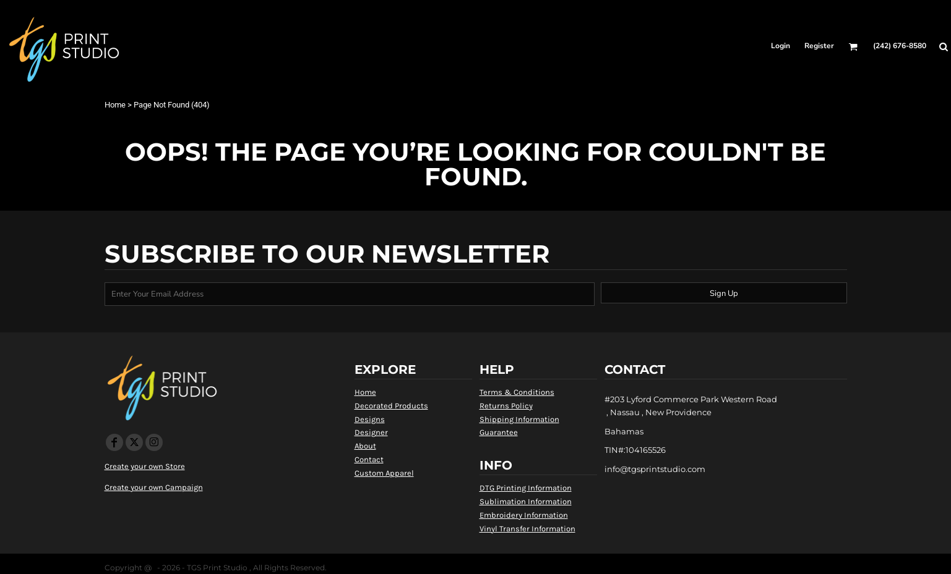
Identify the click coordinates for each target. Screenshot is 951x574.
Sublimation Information (526, 501)
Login (780, 46)
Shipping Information (519, 419)
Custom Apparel (384, 473)
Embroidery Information (524, 515)
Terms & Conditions (517, 392)
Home (115, 104)
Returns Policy (506, 405)
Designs (370, 419)
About (365, 445)
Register (819, 46)
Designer (371, 432)
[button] (853, 46)
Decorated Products (391, 405)
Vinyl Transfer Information (527, 528)
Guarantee (499, 432)
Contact (369, 459)
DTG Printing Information (526, 487)
